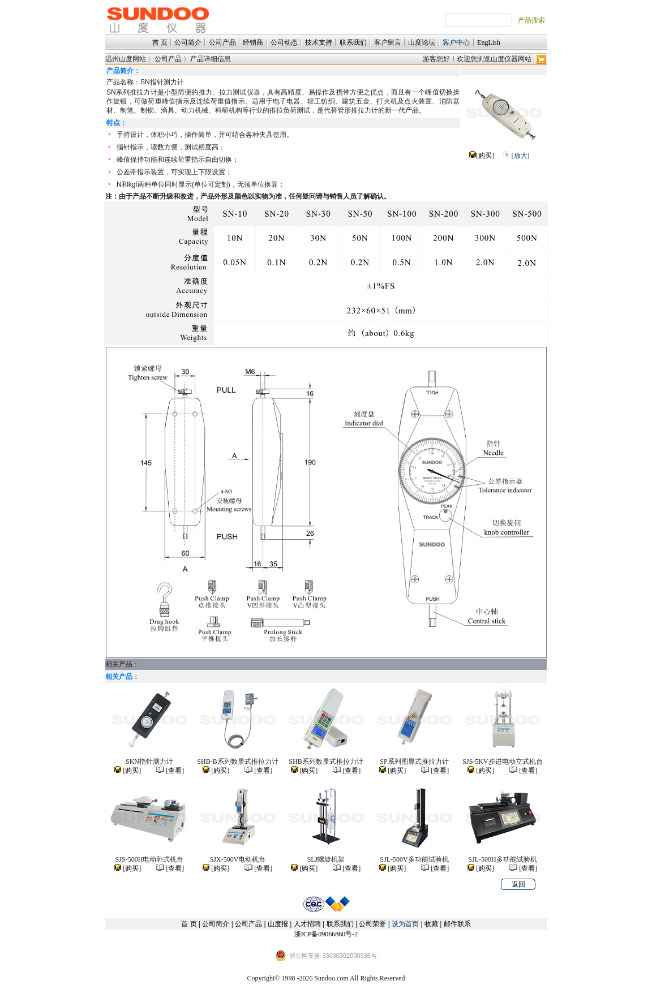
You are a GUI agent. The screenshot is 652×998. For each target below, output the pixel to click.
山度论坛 (421, 42)
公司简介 (187, 42)
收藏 (431, 924)
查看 (175, 771)
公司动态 (284, 42)
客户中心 (456, 42)
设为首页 (405, 924)
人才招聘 (307, 924)
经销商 (253, 42)
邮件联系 (457, 924)
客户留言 (387, 42)
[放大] (521, 156)
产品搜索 (531, 20)
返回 (518, 884)
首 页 (160, 42)
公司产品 (222, 42)
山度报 (278, 924)
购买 (485, 156)
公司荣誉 (372, 924)
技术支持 (318, 42)
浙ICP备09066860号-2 (326, 934)
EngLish (488, 42)
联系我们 (353, 42)
